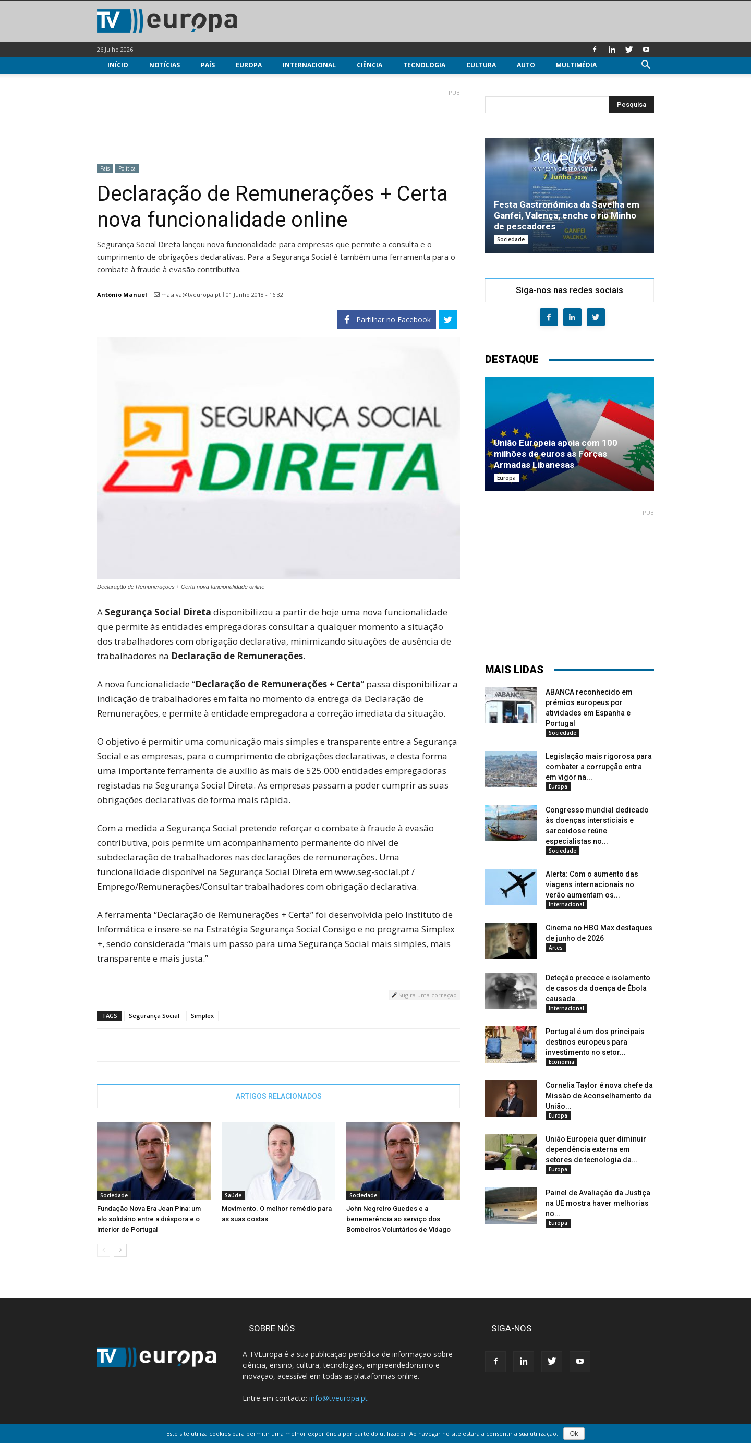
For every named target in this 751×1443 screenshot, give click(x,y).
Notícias (164, 64)
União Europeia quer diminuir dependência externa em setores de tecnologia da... (596, 1149)
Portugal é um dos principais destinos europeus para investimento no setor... (595, 1042)
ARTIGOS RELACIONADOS (279, 1096)
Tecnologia (424, 64)
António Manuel (122, 294)
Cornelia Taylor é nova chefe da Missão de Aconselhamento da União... (599, 1095)
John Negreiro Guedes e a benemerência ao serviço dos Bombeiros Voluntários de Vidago (398, 1219)
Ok (574, 1433)
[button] (645, 66)
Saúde (233, 1195)
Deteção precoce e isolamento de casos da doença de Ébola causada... (598, 988)
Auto (526, 64)
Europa (249, 64)
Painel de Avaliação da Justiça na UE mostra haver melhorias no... (598, 1203)
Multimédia (576, 64)
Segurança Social (154, 1016)
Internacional (309, 64)
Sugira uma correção (424, 995)
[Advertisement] (278, 122)
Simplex (202, 1016)
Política (127, 168)
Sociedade (114, 1195)
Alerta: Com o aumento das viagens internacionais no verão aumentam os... (592, 884)
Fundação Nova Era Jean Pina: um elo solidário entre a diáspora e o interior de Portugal (149, 1219)
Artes (556, 947)
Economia (561, 1061)
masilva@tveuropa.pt (191, 294)
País (208, 64)
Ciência (369, 64)
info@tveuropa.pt (338, 1398)
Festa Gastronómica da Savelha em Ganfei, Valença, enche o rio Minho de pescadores (566, 215)
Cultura (481, 64)
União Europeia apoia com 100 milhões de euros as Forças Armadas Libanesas (555, 454)
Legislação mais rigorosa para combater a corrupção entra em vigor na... (599, 766)
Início (117, 64)
